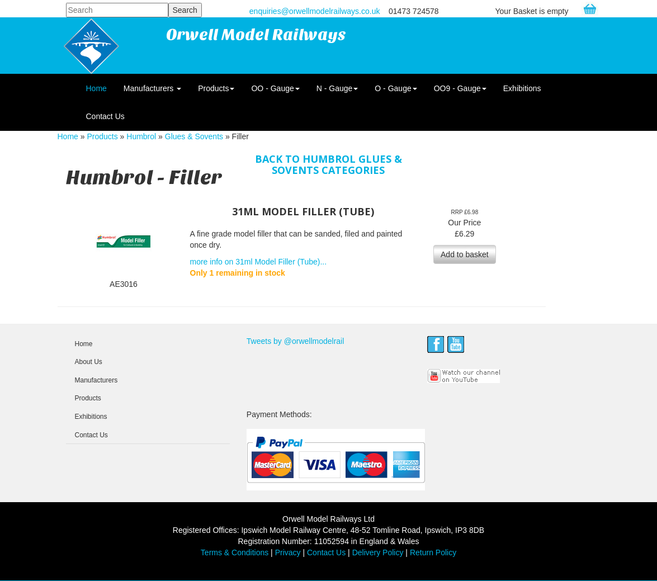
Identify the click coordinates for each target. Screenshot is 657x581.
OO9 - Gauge (460, 88)
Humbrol (141, 136)
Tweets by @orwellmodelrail (295, 341)
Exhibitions (522, 88)
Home (96, 88)
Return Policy (433, 552)
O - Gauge (396, 88)
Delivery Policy (378, 552)
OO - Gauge (275, 88)
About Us (88, 362)
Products (216, 88)
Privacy (288, 552)
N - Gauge (337, 88)
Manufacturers (152, 88)
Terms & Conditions (234, 552)
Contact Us (105, 116)
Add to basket (465, 254)
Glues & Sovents (194, 136)
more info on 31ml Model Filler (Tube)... (258, 261)
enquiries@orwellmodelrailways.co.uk (314, 11)
